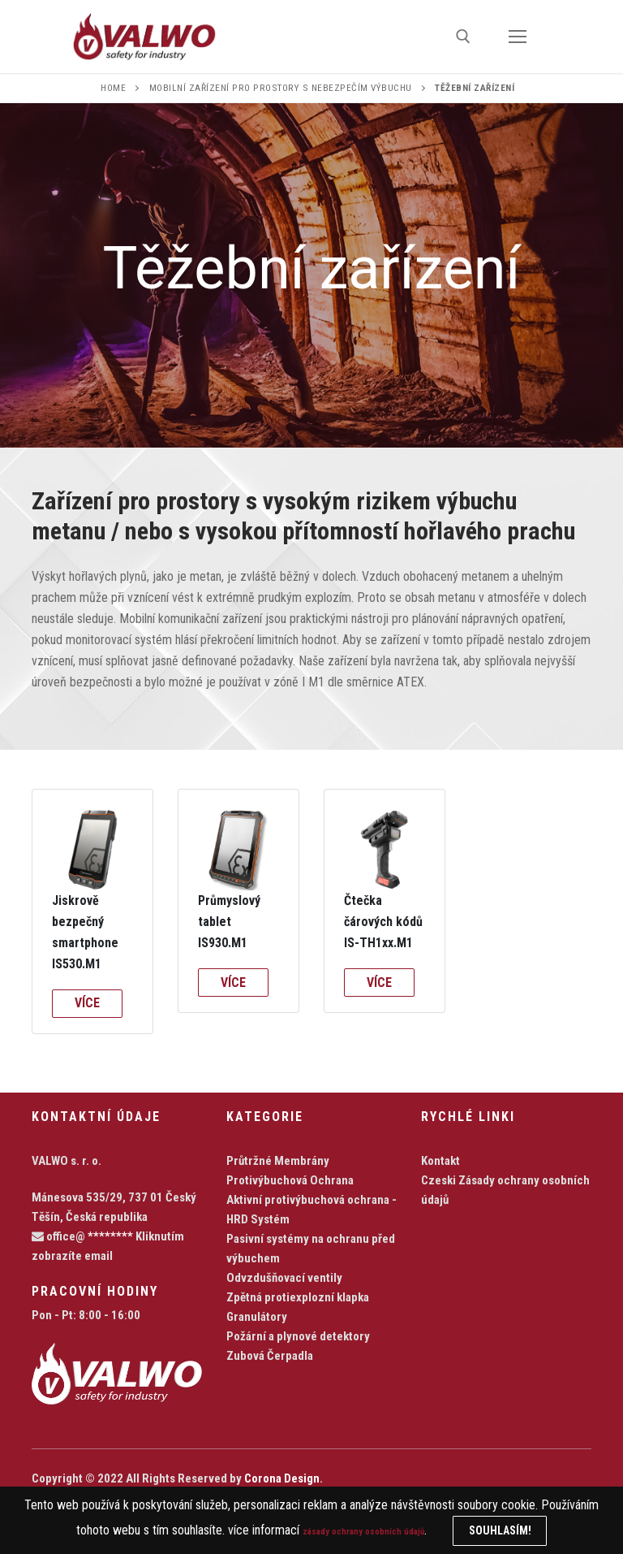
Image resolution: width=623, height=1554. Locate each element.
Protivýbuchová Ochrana (290, 1180)
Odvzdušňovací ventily (284, 1277)
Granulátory (256, 1316)
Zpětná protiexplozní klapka (297, 1297)
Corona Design (282, 1478)
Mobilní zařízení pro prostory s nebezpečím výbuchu (280, 87)
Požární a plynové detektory (298, 1336)
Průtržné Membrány (277, 1161)
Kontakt (440, 1161)
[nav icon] (517, 36)
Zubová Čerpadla (269, 1355)
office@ (82, 1236)
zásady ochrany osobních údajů (363, 1530)
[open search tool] (463, 36)
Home (113, 87)
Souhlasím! (524, 1530)
